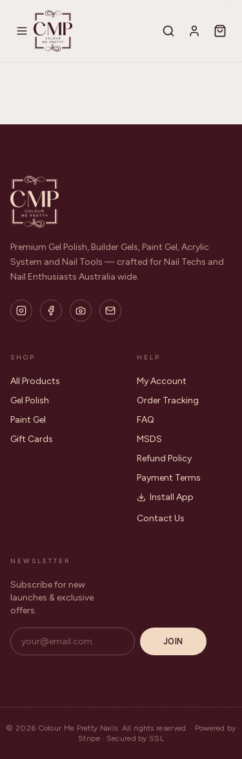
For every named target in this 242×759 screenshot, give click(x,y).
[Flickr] (81, 311)
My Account (162, 381)
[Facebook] (51, 311)
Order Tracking (168, 400)
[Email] (110, 311)
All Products (35, 381)
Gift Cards (31, 439)
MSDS (149, 439)
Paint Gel (28, 419)
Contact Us (161, 518)
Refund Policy (164, 458)
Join (173, 641)
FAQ (145, 419)
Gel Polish (29, 400)
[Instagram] (21, 311)
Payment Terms (169, 477)
